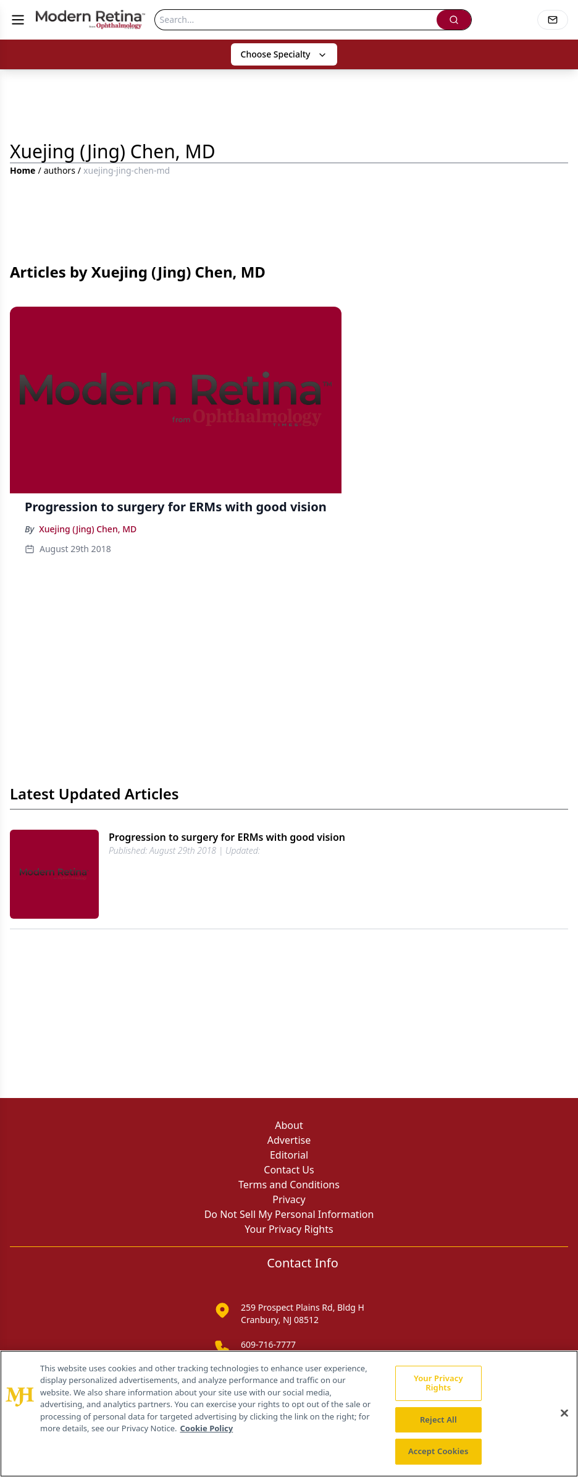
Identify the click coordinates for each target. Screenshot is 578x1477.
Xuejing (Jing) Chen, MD (87, 529)
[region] (289, 1413)
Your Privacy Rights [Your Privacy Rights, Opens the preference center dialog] (438, 1383)
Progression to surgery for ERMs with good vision (227, 837)
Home (22, 170)
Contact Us (289, 1170)
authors (59, 170)
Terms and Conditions (289, 1184)
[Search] (296, 19)
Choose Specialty (284, 54)
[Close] (564, 1413)
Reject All (438, 1419)
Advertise (289, 1140)
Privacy (288, 1199)
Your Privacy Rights (289, 1229)
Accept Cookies (438, 1451)
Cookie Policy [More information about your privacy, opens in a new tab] (206, 1428)
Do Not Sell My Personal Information (289, 1214)
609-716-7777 (268, 1344)
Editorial (289, 1155)
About (289, 1125)
